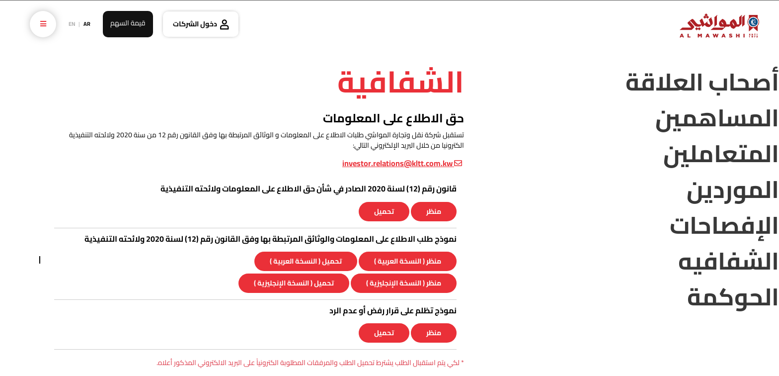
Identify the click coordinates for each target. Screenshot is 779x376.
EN (72, 24)
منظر (433, 211)
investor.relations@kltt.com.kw (402, 163)
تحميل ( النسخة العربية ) (306, 261)
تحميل (384, 211)
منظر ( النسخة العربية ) (407, 261)
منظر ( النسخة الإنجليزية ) (403, 283)
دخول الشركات (195, 23)
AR (86, 24)
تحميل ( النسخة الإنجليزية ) (294, 283)
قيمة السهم (128, 22)
